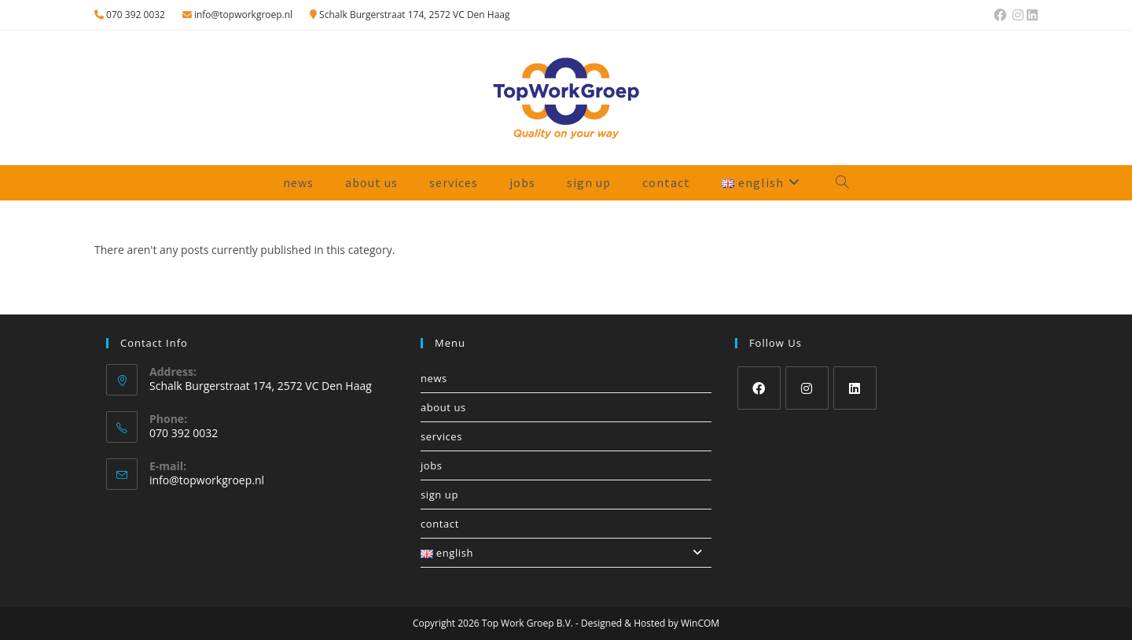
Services (441, 436)
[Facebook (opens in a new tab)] (1000, 15)
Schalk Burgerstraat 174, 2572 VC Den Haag (410, 14)
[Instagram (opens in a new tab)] (1018, 15)
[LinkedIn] (855, 388)
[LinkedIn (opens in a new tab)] (1031, 15)
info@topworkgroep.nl (237, 14)
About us (443, 407)
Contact (440, 524)
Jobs (432, 465)
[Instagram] (807, 388)
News (434, 378)
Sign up (439, 494)
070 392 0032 (129, 14)
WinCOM (700, 623)
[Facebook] (759, 388)
